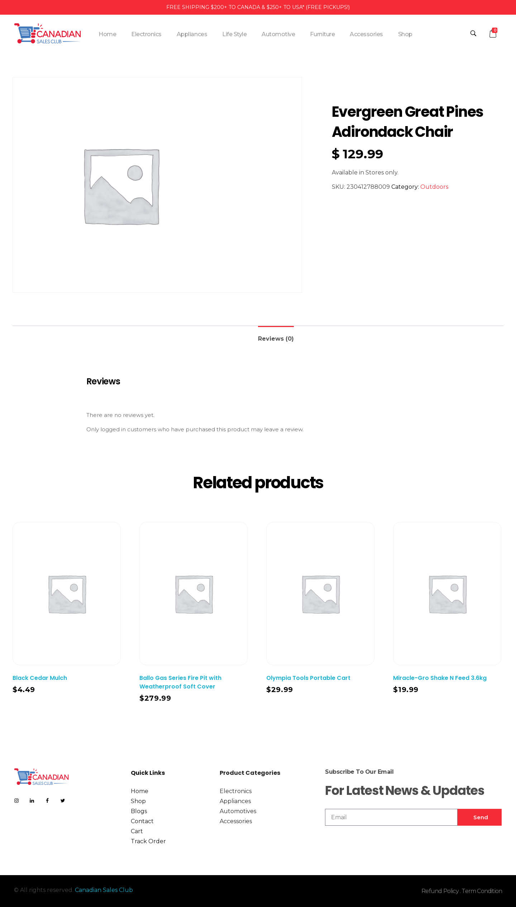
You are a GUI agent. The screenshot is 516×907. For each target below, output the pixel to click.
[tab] (276, 336)
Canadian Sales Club (104, 890)
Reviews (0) (276, 338)
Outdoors (434, 186)
